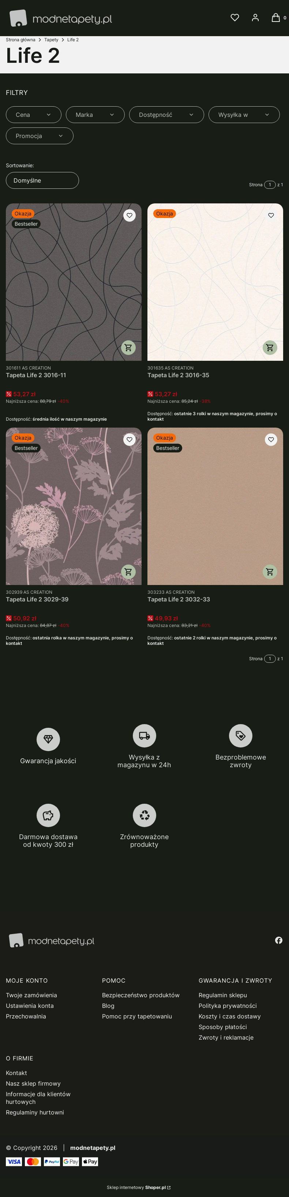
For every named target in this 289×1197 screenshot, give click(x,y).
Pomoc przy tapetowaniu (137, 1016)
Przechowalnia (26, 1016)
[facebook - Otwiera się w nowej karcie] (278, 940)
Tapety (51, 39)
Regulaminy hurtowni (35, 1112)
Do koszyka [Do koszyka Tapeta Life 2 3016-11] (128, 347)
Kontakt (16, 1072)
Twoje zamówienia (31, 995)
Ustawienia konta (30, 1005)
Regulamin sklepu (223, 995)
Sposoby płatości (223, 1026)
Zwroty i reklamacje (226, 1037)
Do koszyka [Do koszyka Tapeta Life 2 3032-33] (270, 572)
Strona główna (20, 39)
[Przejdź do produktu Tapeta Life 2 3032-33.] (215, 506)
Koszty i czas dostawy (230, 1016)
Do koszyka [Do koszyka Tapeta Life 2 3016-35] (270, 347)
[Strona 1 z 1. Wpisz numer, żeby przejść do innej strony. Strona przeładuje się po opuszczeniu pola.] (270, 185)
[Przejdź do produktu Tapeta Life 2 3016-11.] (74, 282)
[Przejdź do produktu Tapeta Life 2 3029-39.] (74, 506)
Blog (108, 1005)
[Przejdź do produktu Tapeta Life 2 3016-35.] (215, 282)
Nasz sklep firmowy (33, 1083)
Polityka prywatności (228, 1005)
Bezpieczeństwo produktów (141, 995)
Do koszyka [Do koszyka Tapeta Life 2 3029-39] (128, 572)
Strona (256, 184)
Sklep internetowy (136, 1187)
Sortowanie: (20, 165)
